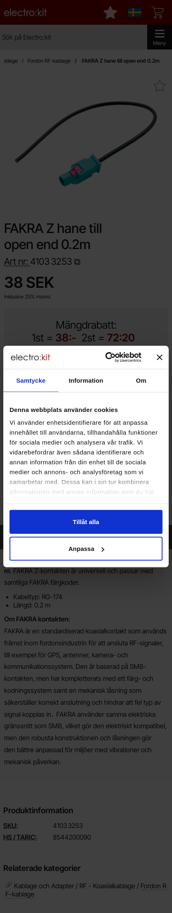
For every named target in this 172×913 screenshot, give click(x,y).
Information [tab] (86, 380)
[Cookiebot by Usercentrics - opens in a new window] (106, 357)
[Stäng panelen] (159, 357)
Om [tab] (141, 380)
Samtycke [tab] (30, 380)
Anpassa (86, 548)
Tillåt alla (86, 521)
